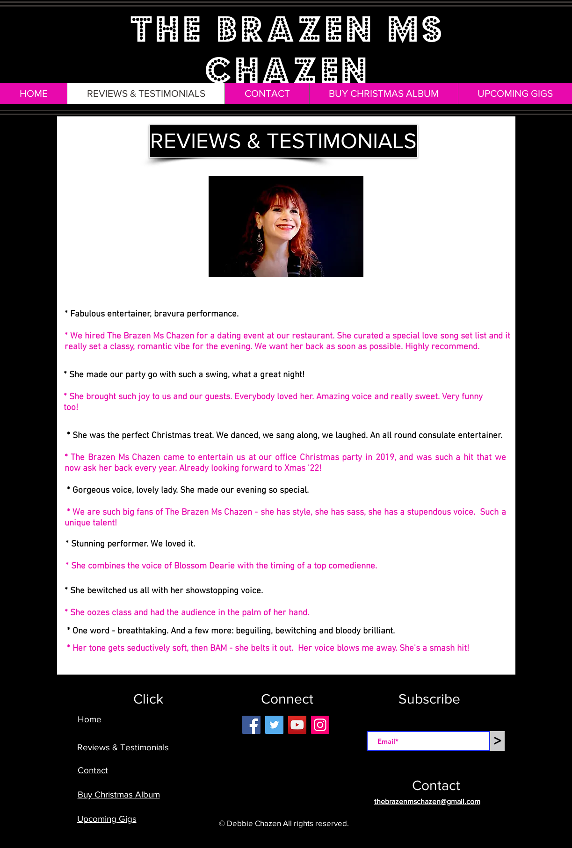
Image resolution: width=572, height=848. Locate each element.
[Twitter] (274, 725)
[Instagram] (320, 725)
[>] (497, 741)
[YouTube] (297, 725)
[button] (237, 141)
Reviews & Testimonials (123, 747)
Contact (93, 770)
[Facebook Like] (291, 781)
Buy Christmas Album (119, 794)
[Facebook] (251, 725)
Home (89, 719)
